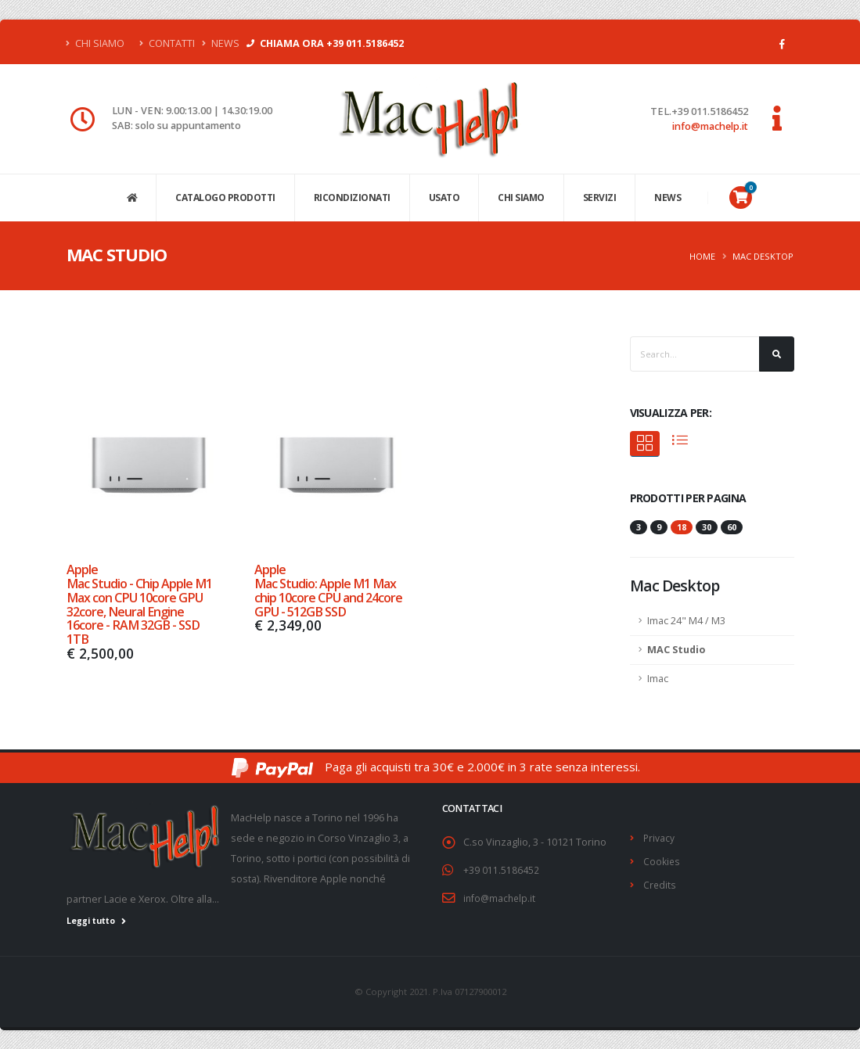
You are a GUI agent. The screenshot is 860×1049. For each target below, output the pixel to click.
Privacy (659, 837)
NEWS (667, 197)
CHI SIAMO (521, 197)
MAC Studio (676, 649)
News (220, 43)
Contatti (167, 43)
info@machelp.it (710, 126)
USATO (444, 197)
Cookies (662, 860)
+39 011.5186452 (501, 869)
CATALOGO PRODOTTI (225, 197)
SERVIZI (600, 197)
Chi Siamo (95, 43)
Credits (660, 882)
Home (702, 256)
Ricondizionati (352, 197)
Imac (657, 678)
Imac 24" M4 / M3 (686, 620)
